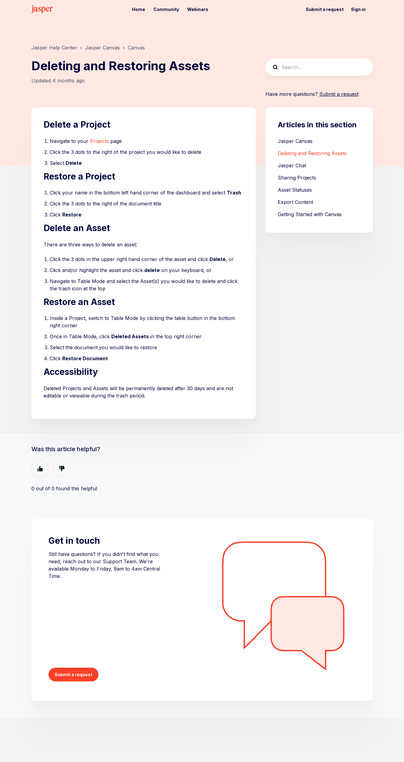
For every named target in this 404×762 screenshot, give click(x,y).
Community (166, 9)
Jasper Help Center (54, 48)
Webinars (197, 9)
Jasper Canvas (102, 48)
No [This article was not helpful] (62, 468)
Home (138, 9)
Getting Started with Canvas (310, 214)
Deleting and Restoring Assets (312, 153)
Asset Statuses (295, 190)
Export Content (295, 202)
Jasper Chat (292, 165)
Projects (99, 141)
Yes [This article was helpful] (40, 468)
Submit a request (325, 9)
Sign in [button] (358, 9)
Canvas (136, 48)
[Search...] (319, 67)
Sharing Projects (297, 178)
